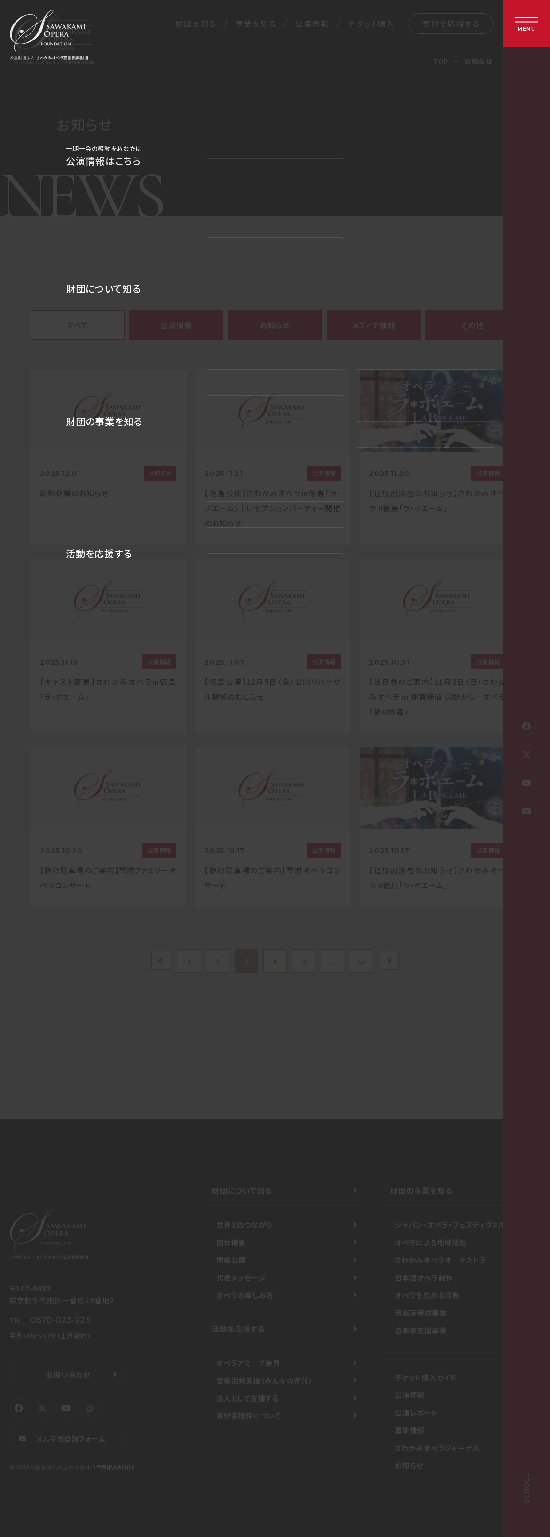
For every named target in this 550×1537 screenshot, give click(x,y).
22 (361, 961)
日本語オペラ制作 (424, 1278)
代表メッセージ (240, 1278)
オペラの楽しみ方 (245, 1295)
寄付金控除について (248, 1415)
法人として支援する (247, 1398)
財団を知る (195, 23)
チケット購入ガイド (425, 1377)
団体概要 (231, 1242)
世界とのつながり (244, 1224)
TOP (440, 61)
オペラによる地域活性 (431, 1242)
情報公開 (231, 1260)
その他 (472, 325)
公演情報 (312, 23)
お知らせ (275, 325)
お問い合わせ (68, 1374)
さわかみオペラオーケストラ (441, 1260)
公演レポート (416, 1413)
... (332, 961)
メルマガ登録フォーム (71, 1438)
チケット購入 (371, 23)
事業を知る (256, 23)
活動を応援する (238, 1328)
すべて (77, 325)
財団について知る (242, 1190)
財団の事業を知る (421, 1190)
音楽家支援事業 (421, 1330)
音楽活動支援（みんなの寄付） (264, 1380)
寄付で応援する (451, 23)
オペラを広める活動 (427, 1295)
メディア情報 (374, 325)
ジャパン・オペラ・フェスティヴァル (450, 1224)
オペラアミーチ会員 (248, 1363)
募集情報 (409, 1430)
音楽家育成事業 (421, 1313)
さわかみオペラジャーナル (437, 1448)
